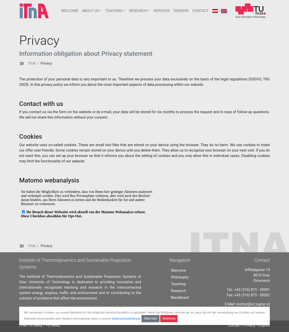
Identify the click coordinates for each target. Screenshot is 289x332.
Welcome (178, 270)
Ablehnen (168, 318)
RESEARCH (138, 11)
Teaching (178, 284)
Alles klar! (150, 318)
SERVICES (161, 11)
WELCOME (69, 11)
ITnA (31, 63)
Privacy (46, 63)
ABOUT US (90, 11)
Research (178, 291)
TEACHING (114, 11)
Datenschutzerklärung (126, 318)
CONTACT (200, 11)
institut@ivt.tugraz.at (253, 304)
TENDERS (181, 11)
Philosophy (180, 277)
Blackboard (180, 297)
